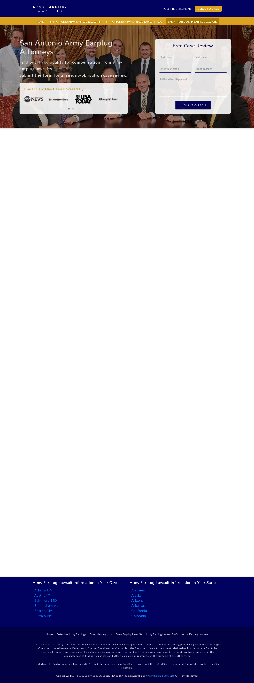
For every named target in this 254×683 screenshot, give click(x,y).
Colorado (138, 616)
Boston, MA (43, 610)
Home (40, 21)
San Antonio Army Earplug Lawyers (192, 21)
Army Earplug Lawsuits (129, 634)
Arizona (137, 600)
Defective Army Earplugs (71, 634)
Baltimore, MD (45, 600)
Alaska (136, 595)
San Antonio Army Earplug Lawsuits (75, 21)
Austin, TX (42, 595)
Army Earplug (50, 9)
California (139, 610)
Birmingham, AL (46, 605)
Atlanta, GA (43, 590)
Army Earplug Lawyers (195, 634)
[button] (50, 108)
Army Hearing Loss (101, 634)
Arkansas (138, 605)
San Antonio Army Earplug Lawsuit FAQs (134, 21)
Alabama (138, 590)
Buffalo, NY (43, 616)
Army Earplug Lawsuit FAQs (162, 634)
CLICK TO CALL (208, 8)
